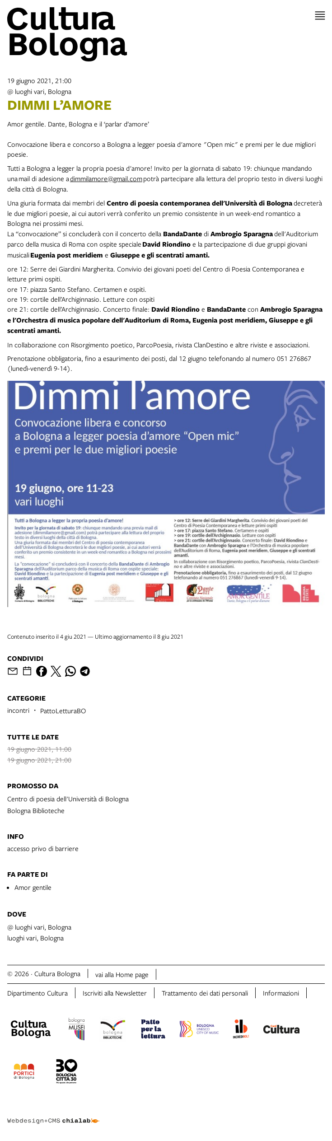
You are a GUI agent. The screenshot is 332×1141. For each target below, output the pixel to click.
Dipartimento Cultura (37, 992)
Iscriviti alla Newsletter (115, 992)
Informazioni (281, 992)
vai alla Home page (122, 974)
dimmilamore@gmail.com (106, 178)
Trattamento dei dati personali (205, 992)
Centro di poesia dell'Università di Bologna (68, 798)
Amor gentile (32, 887)
